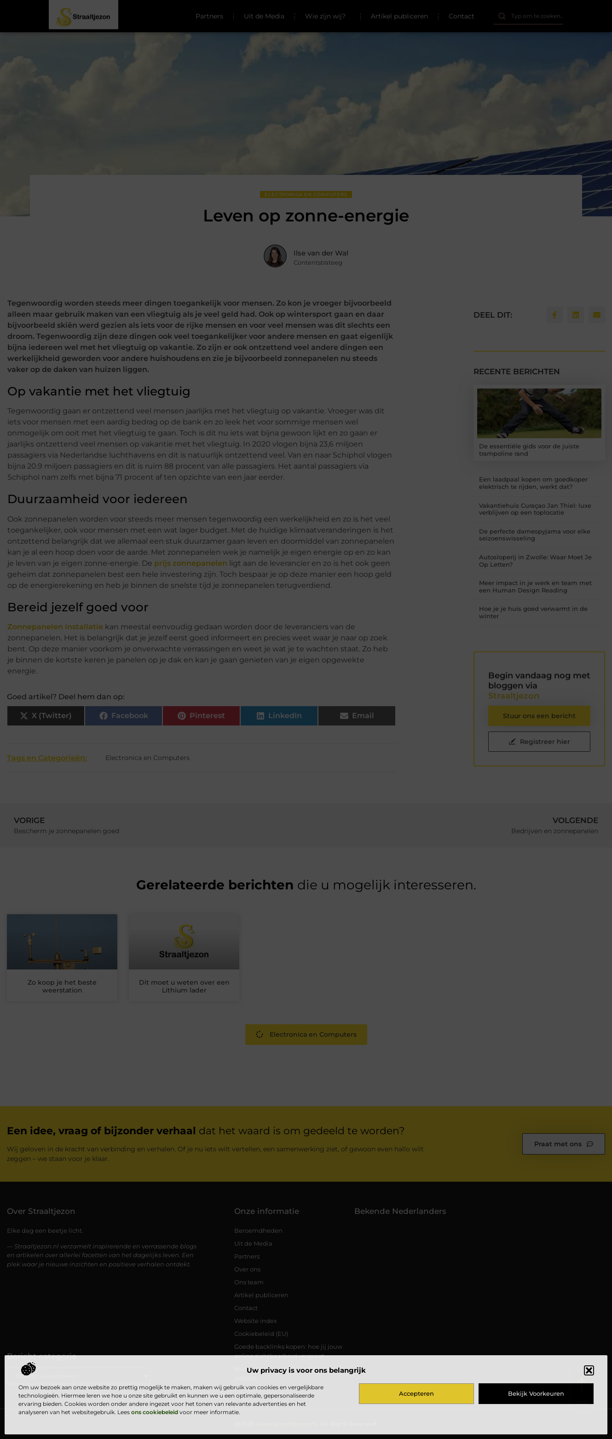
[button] (589, 1370)
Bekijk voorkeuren (536, 1393)
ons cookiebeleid (154, 1412)
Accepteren (416, 1393)
